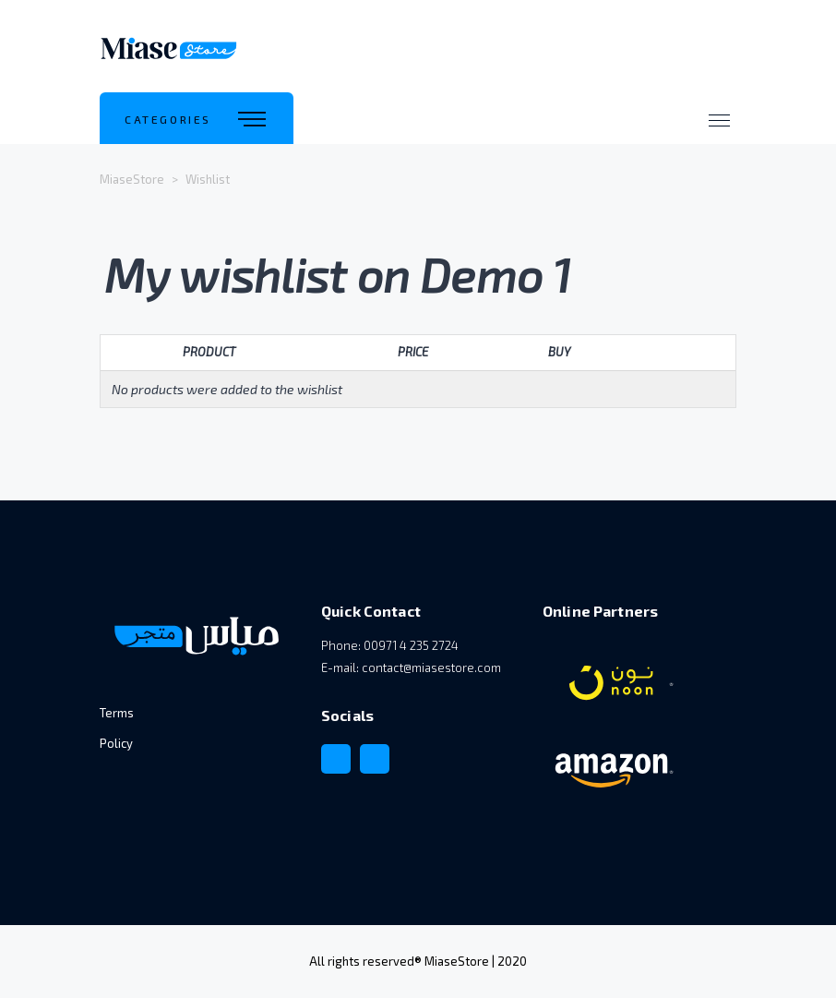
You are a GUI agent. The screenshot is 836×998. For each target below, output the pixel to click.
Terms (117, 712)
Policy (116, 743)
